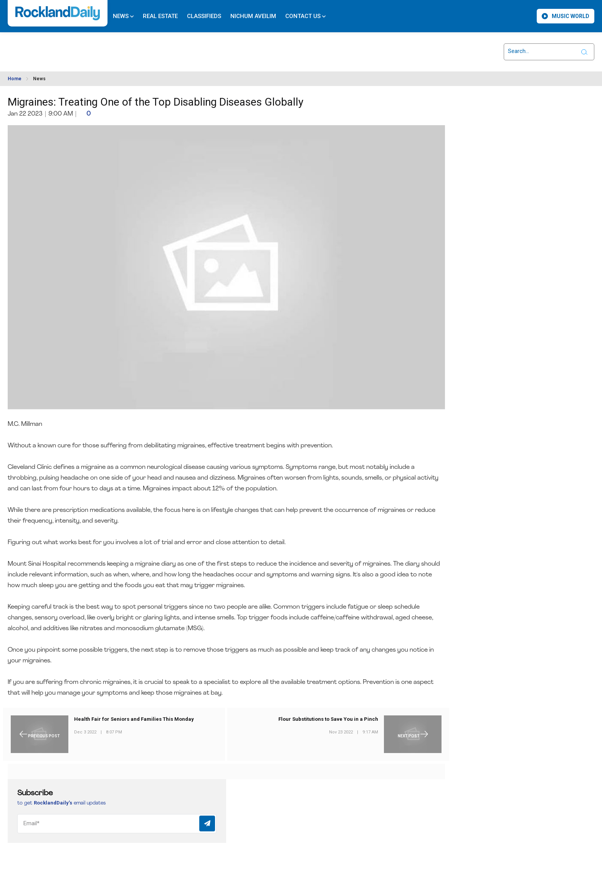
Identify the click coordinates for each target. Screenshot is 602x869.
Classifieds (204, 16)
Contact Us (305, 16)
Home (15, 78)
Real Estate (160, 16)
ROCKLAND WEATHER (77, 47)
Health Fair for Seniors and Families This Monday (134, 719)
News (123, 16)
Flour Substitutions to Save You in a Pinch (328, 719)
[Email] (117, 823)
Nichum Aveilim (253, 16)
